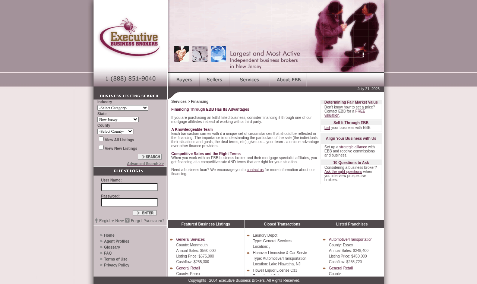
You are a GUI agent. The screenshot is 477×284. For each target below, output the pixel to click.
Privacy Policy (116, 265)
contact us (255, 170)
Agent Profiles (116, 241)
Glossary (112, 247)
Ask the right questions (343, 172)
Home (109, 235)
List (328, 128)
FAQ (108, 253)
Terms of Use (115, 259)
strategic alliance (353, 147)
